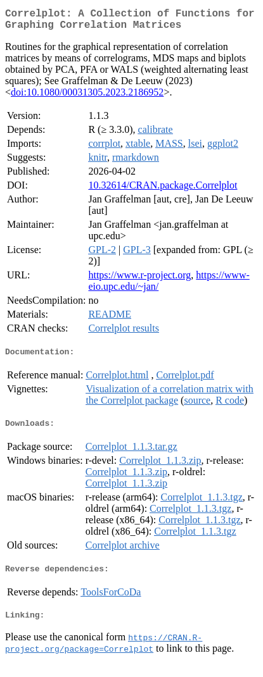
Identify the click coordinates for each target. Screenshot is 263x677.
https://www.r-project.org (139, 280)
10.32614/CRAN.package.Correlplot (162, 190)
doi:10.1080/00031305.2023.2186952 (87, 97)
